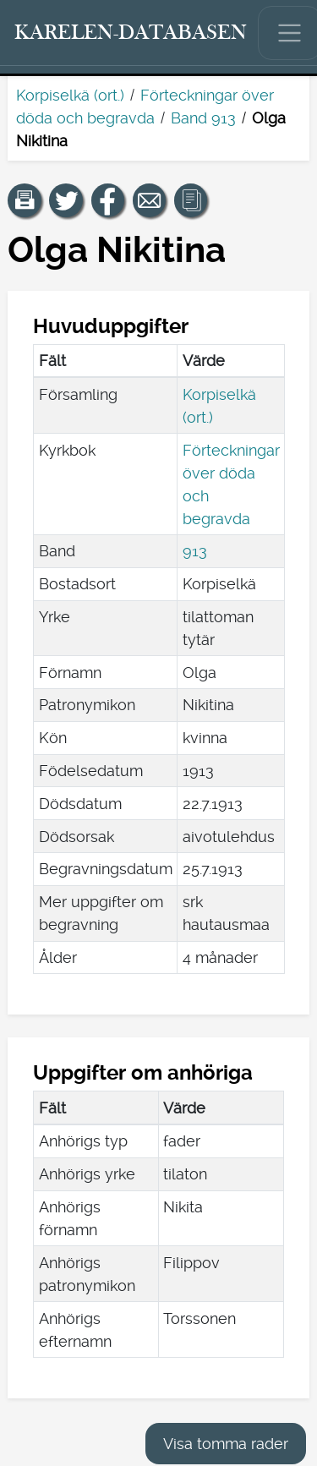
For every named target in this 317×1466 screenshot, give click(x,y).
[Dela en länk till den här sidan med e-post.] (150, 200)
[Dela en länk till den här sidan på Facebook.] (108, 200)
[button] (24, 200)
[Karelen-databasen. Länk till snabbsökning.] (131, 33)
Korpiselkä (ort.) (70, 95)
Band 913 (203, 118)
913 (195, 551)
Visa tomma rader (225, 1443)
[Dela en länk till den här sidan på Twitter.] (66, 200)
